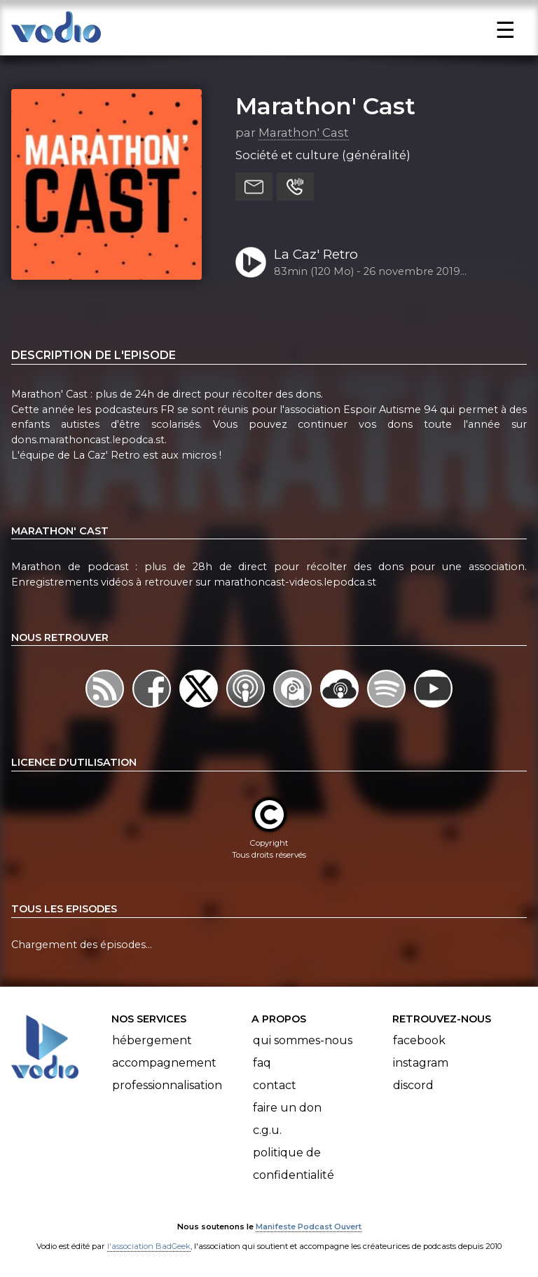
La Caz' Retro (316, 254)
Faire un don (287, 1107)
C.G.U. (267, 1130)
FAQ (262, 1062)
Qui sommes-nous (302, 1040)
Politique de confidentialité (293, 1164)
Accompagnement (164, 1062)
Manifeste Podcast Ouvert (308, 1226)
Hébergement (152, 1040)
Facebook (419, 1040)
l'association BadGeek (149, 1246)
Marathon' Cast (325, 106)
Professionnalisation (167, 1085)
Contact (274, 1085)
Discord (413, 1085)
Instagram (420, 1062)
